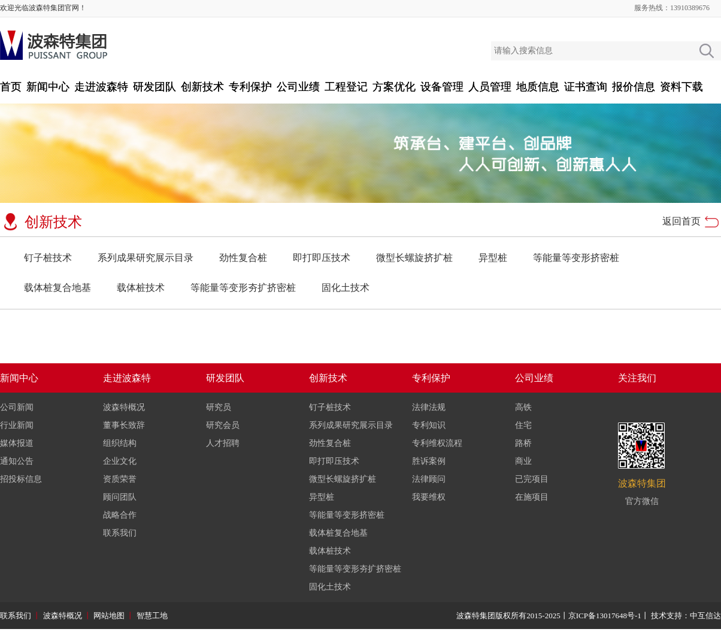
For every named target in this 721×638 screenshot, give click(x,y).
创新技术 (202, 87)
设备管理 (441, 87)
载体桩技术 (141, 287)
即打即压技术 (321, 258)
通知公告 (17, 461)
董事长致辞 (124, 425)
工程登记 (346, 87)
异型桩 (492, 258)
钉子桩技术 (48, 258)
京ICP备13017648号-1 (604, 615)
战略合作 (120, 515)
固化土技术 (345, 287)
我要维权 (429, 497)
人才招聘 (223, 443)
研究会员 (223, 425)
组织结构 (120, 443)
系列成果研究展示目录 (145, 258)
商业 (523, 461)
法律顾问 (429, 479)
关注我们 (637, 378)
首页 (11, 87)
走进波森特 (101, 87)
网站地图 (109, 615)
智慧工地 (152, 615)
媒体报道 (17, 443)
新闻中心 (47, 87)
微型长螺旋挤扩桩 (414, 258)
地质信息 (537, 87)
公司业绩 (298, 87)
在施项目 (532, 497)
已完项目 (532, 479)
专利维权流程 (437, 443)
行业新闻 (17, 425)
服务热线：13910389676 (672, 8)
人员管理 (489, 87)
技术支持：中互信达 (686, 615)
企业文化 (120, 461)
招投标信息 (21, 479)
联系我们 (120, 532)
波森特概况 (124, 407)
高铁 (523, 407)
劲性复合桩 (243, 258)
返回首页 (681, 221)
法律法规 (429, 407)
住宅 (523, 425)
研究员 (218, 407)
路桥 (523, 443)
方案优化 (394, 87)
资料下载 (681, 87)
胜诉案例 (429, 461)
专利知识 (429, 425)
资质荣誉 (120, 479)
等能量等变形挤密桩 (576, 258)
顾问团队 (120, 497)
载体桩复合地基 (57, 287)
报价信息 (633, 87)
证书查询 (585, 87)
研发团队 (154, 87)
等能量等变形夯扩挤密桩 (243, 287)
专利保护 (250, 87)
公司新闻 (17, 407)
